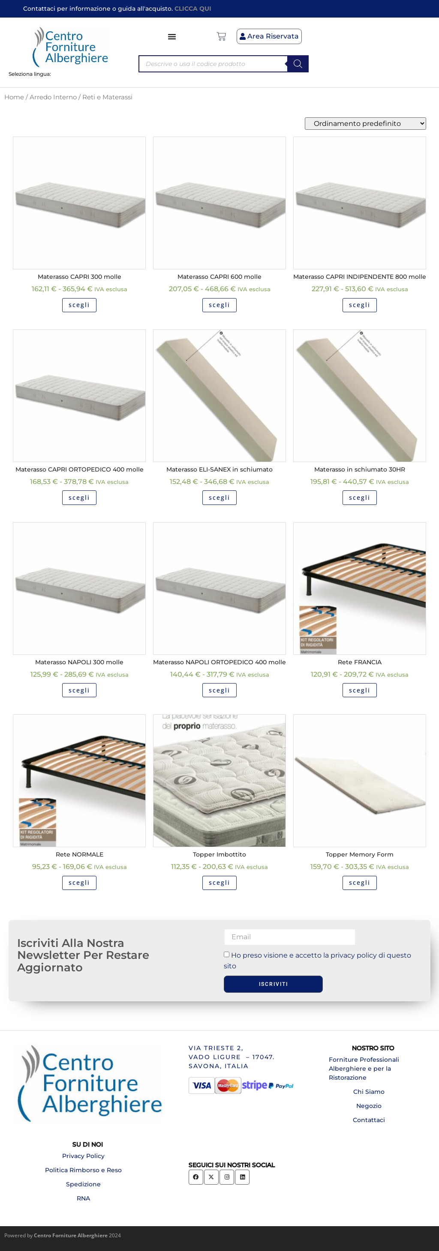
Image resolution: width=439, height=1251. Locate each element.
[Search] (298, 63)
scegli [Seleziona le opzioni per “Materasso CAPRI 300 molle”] (79, 305)
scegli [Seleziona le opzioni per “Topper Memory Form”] (359, 882)
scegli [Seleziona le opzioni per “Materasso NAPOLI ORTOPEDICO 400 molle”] (219, 690)
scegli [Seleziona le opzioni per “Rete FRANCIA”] (359, 690)
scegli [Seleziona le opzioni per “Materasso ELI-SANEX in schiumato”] (219, 497)
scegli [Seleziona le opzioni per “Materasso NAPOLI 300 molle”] (79, 690)
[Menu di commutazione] (172, 36)
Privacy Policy (83, 1156)
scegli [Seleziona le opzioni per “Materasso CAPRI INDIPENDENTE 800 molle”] (359, 305)
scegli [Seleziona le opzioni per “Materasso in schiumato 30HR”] (359, 497)
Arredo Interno (53, 97)
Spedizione (83, 1184)
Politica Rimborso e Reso (83, 1170)
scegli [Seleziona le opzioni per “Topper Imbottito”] (219, 882)
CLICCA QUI (192, 8)
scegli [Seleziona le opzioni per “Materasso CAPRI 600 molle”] (219, 305)
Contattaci (369, 1120)
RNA (83, 1198)
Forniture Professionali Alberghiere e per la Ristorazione (364, 1068)
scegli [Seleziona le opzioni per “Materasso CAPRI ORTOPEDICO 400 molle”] (79, 497)
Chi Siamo (369, 1092)
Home (14, 97)
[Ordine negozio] (365, 123)
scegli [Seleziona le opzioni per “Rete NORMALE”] (79, 882)
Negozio (369, 1106)
